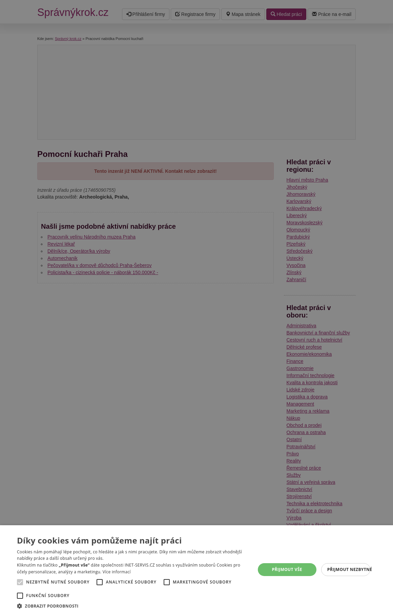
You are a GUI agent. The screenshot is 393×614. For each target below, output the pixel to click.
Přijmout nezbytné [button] (348, 569)
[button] (132, 605)
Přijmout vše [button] (287, 569)
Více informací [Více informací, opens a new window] (117, 572)
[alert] (196, 307)
